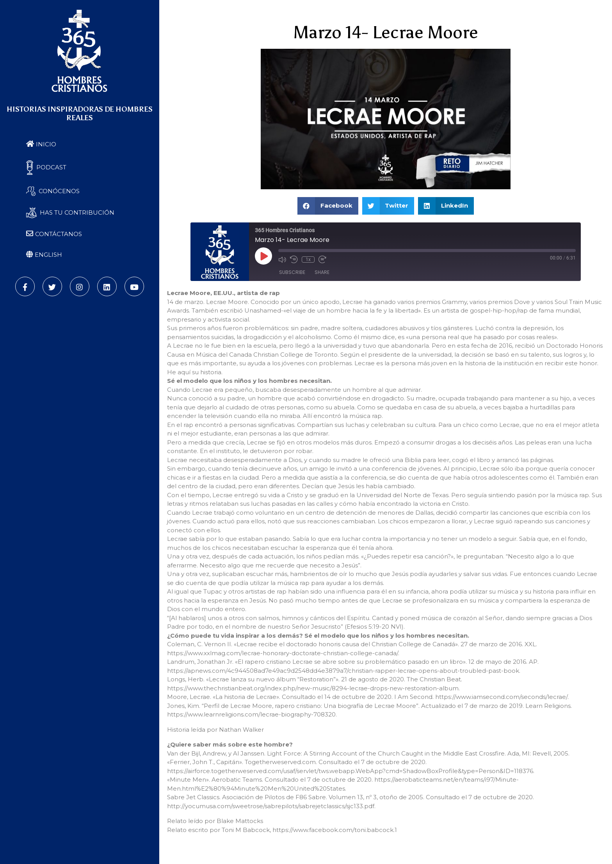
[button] (327, 206)
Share (322, 272)
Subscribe (292, 272)
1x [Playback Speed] (308, 259)
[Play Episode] (263, 256)
